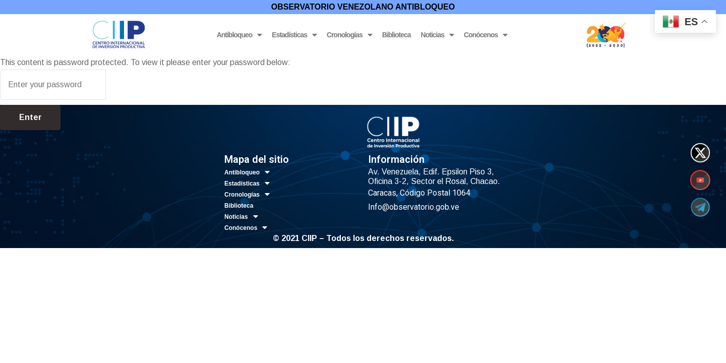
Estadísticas (294, 35)
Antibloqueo (239, 35)
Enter (30, 117)
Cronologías (349, 35)
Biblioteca (396, 35)
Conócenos (485, 35)
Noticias (437, 35)
